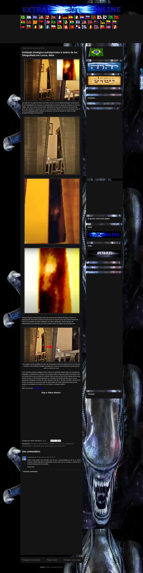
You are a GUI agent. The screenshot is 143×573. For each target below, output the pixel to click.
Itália (50, 446)
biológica (46, 444)
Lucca (55, 446)
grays (42, 446)
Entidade (52, 444)
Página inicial (52, 560)
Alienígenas (34, 444)
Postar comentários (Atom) (54, 567)
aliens (40, 444)
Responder (31, 467)
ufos (63, 446)
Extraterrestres (27, 446)
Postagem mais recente (31, 560)
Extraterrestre (69, 444)
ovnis (59, 446)
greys (47, 446)
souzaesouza (31, 457)
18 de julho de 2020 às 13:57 (46, 457)
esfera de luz (60, 444)
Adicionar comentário (30, 471)
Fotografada (36, 446)
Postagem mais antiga (72, 560)
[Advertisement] (60, 34)
